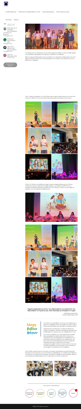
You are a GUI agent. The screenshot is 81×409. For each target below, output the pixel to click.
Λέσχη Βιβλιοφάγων (48, 12)
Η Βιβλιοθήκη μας (10, 12)
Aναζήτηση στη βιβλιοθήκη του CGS (29, 12)
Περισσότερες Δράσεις (10, 64)
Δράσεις (16, 20)
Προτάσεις (8, 20)
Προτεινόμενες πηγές (62, 12)
